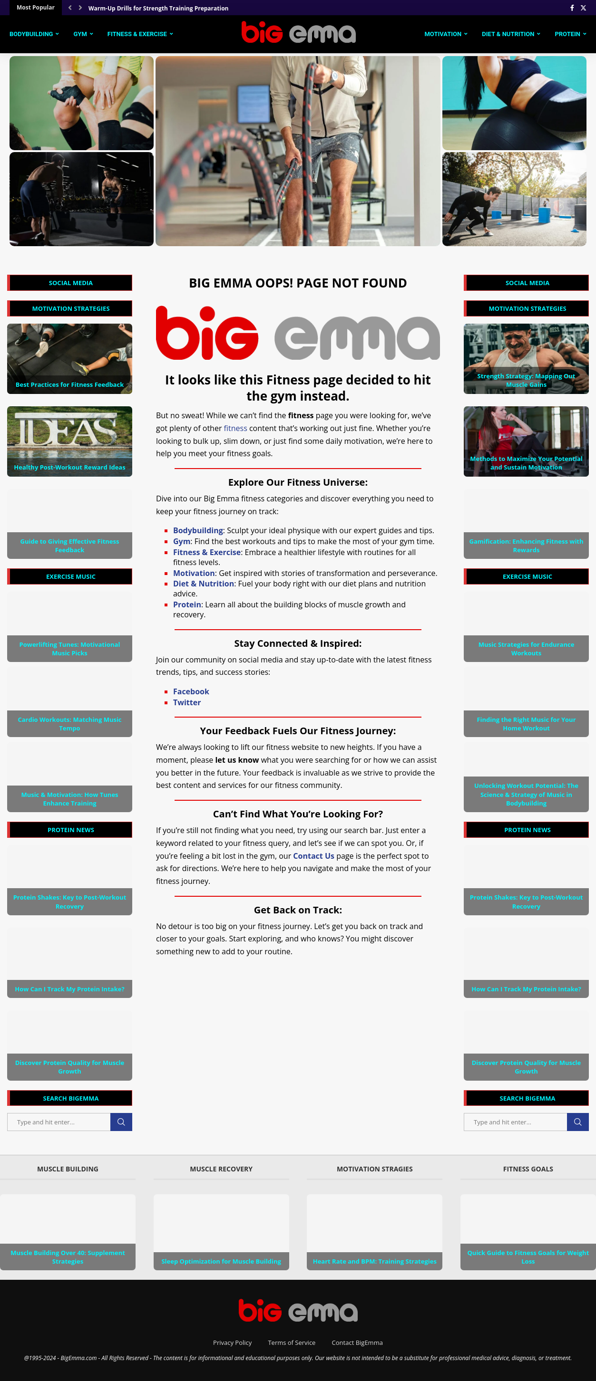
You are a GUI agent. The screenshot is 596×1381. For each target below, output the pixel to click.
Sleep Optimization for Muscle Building (221, 1261)
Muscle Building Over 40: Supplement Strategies (67, 1257)
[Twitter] (583, 7)
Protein (567, 34)
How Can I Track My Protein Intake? (526, 989)
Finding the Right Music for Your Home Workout (526, 723)
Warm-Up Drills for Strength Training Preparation (158, 8)
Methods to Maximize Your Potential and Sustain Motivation (526, 462)
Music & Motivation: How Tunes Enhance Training (69, 798)
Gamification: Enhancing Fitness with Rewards (526, 545)
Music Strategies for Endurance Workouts (527, 648)
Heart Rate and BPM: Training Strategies (375, 1261)
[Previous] (70, 7)
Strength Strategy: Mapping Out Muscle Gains (527, 380)
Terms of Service (291, 1342)
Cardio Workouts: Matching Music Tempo (69, 723)
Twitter (187, 702)
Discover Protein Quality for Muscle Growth (526, 1066)
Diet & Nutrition (508, 34)
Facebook (191, 691)
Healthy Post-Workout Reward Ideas (69, 467)
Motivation (442, 34)
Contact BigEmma (357, 1342)
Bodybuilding (31, 34)
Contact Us (313, 856)
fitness (235, 428)
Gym (80, 34)
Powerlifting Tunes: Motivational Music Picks (70, 648)
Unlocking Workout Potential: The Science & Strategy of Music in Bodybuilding (526, 794)
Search (578, 1122)
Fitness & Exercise (137, 34)
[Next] (80, 7)
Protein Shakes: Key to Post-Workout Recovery (526, 901)
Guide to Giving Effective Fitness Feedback (69, 545)
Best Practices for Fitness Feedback (70, 384)
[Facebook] (572, 7)
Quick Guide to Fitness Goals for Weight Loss (528, 1257)
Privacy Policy (232, 1342)
